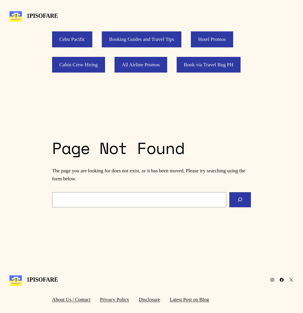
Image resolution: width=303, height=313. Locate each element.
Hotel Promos (212, 39)
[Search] (240, 199)
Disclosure (149, 299)
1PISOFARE (42, 15)
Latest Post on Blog (189, 299)
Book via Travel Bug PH (208, 65)
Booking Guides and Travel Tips (141, 39)
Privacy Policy (114, 299)
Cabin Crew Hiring (78, 65)
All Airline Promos (141, 65)
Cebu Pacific (72, 39)
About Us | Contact (71, 299)
